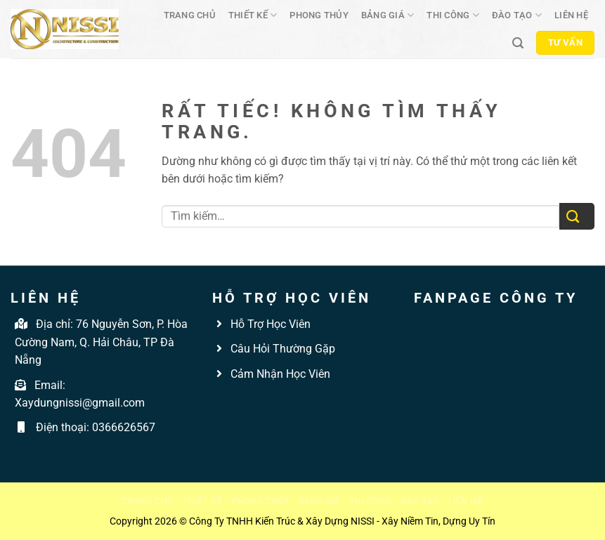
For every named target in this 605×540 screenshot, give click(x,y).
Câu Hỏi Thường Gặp (281, 348)
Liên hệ (571, 15)
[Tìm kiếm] (517, 43)
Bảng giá (388, 15)
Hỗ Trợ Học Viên (270, 324)
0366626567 (123, 427)
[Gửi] (576, 216)
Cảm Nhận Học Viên (279, 374)
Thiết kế (253, 15)
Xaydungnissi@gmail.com (80, 402)
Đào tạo (517, 15)
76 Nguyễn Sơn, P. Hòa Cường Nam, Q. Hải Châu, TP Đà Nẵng (101, 342)
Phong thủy (319, 15)
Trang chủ (190, 15)
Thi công (453, 15)
